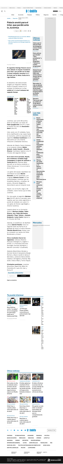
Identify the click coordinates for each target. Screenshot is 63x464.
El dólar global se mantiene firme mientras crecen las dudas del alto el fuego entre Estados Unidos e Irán (25, 388)
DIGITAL (14, 453)
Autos (25, 442)
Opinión (54, 15)
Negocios (46, 15)
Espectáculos (33, 442)
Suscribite (23, 275)
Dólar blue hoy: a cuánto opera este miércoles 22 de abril (12, 420)
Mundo (17, 440)
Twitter (7, 430)
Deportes (15, 18)
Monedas (35, 225)
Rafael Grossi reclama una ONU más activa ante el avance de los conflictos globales (37, 75)
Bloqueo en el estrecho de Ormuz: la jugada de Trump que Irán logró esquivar (39, 190)
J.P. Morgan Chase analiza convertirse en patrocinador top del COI (25, 312)
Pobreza (19, 7)
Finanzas (29, 15)
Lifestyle (47, 438)
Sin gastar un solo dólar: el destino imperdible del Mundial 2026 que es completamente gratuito (37, 411)
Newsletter (60, 14)
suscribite (55, 11)
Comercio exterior (47, 7)
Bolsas (38, 225)
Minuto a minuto (11, 381)
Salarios (55, 7)
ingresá (59, 11)
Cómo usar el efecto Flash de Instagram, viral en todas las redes (37, 46)
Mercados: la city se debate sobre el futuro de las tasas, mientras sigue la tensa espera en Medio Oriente (38, 89)
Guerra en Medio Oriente (28, 7)
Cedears (48, 225)
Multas (23, 447)
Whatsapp (25, 430)
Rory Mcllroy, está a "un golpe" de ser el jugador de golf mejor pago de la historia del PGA (12, 311)
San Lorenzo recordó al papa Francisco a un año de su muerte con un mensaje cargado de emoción (19, 42)
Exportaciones (38, 7)
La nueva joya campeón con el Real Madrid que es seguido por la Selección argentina (29, 105)
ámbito (9, 18)
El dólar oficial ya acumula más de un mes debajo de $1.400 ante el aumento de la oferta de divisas (37, 387)
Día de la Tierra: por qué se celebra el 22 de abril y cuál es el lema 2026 (37, 103)
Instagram (14, 430)
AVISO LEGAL (46, 445)
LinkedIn (18, 430)
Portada (9, 435)
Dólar (12, 15)
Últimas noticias (20, 435)
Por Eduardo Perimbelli (12, 318)
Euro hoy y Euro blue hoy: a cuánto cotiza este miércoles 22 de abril (25, 409)
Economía (20, 15)
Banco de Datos (11, 438)
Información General (13, 442)
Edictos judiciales (12, 447)
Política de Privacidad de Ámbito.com (29, 445)
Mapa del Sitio (11, 445)
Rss (51, 442)
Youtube (21, 430)
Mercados (22, 438)
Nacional (10, 440)
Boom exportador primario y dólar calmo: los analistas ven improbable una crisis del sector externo (40, 127)
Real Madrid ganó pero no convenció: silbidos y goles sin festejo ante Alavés (19, 37)
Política (38, 15)
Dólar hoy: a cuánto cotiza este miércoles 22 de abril (12, 408)
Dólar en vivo (12, 7)
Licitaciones (31, 447)
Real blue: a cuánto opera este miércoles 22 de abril (25, 421)
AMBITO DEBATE (42, 453)
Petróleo (61, 7)
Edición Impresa (35, 440)
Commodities (43, 225)
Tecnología (43, 442)
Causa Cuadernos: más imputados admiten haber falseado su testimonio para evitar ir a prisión (40, 148)
